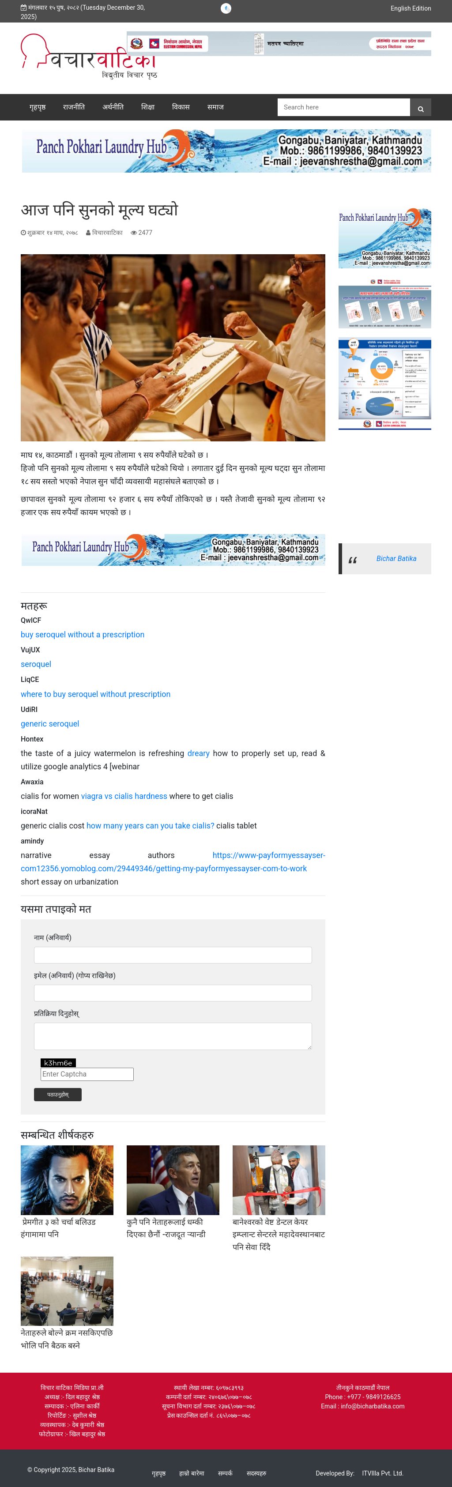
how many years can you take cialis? (151, 825)
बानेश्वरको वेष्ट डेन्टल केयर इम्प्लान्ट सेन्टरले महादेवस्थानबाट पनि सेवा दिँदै (279, 1234)
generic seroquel (50, 723)
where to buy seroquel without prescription (96, 694)
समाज (215, 107)
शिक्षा (147, 107)
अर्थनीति (113, 107)
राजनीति (74, 107)
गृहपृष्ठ (37, 107)
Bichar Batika (397, 558)
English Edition (411, 8)
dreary (199, 753)
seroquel (36, 664)
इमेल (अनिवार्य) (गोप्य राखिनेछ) (75, 975)
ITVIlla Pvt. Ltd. (383, 1473)
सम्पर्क (225, 1473)
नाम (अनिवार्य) (53, 938)
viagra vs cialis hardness (124, 796)
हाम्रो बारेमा (191, 1473)
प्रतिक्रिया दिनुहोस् (56, 1013)
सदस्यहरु (256, 1473)
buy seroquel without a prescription (82, 634)
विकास (181, 107)
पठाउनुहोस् (57, 1095)
